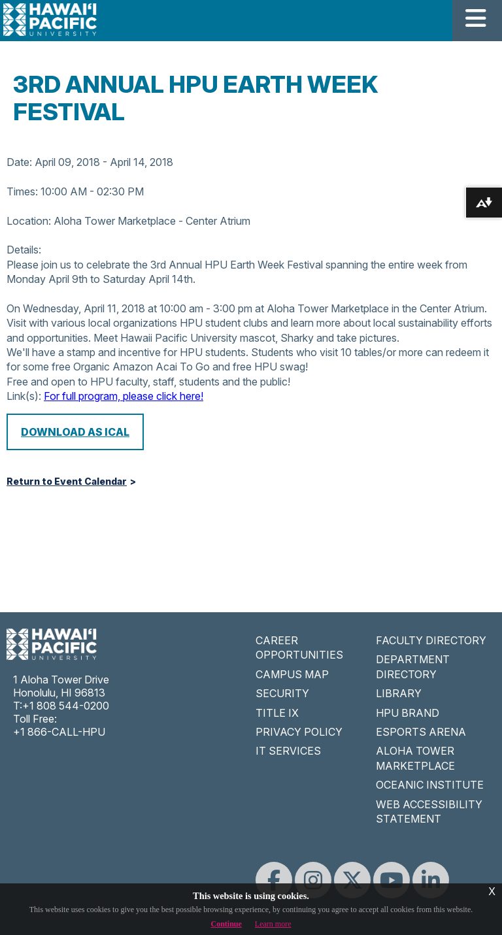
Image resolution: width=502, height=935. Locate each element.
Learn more (273, 923)
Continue (226, 923)
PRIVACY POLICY (299, 731)
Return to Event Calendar (67, 481)
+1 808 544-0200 (65, 705)
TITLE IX (277, 712)
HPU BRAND (407, 712)
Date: (19, 162)
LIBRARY (399, 693)
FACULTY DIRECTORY (431, 640)
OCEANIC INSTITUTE (430, 784)
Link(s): (24, 395)
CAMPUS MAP (292, 674)
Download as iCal (75, 431)
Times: (22, 191)
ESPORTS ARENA (421, 731)
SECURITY (282, 693)
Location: (29, 220)
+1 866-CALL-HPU (59, 731)
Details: (24, 249)
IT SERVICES (288, 750)
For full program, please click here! (123, 395)
